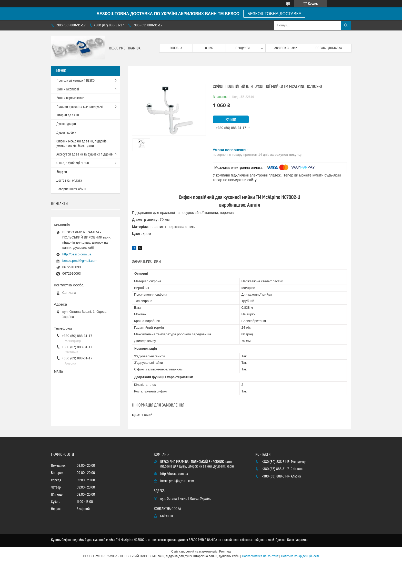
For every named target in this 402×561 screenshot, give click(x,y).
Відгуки (61, 172)
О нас (209, 48)
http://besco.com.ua (76, 254)
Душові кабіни (66, 133)
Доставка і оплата (69, 181)
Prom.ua (225, 551)
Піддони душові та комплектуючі (79, 107)
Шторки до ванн (67, 115)
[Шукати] (346, 25)
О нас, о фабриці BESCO (72, 163)
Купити (230, 120)
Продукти (242, 48)
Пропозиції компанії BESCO (75, 81)
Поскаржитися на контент (260, 556)
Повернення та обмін (71, 189)
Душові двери (66, 124)
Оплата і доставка (329, 48)
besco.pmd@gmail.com (79, 261)
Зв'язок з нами (285, 48)
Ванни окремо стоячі (70, 98)
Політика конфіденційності (300, 556)
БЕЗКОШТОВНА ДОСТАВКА (274, 14)
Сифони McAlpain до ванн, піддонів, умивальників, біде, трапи (81, 143)
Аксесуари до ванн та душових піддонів (84, 154)
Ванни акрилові (67, 89)
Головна (176, 48)
